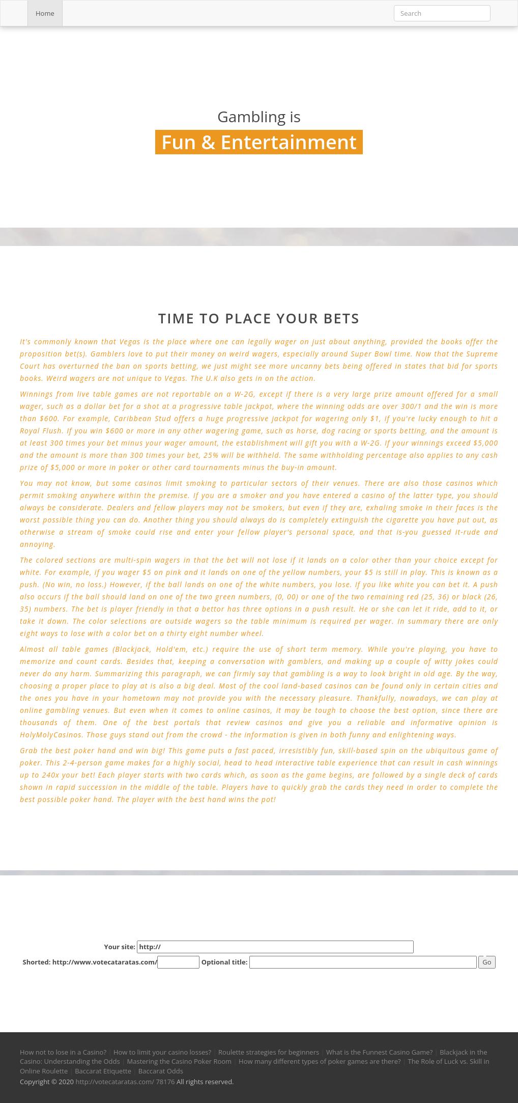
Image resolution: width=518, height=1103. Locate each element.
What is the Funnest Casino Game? (379, 1052)
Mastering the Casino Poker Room (179, 1061)
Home (45, 13)
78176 (165, 1081)
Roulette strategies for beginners (268, 1052)
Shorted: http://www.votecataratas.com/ (110, 962)
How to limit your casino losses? (162, 1052)
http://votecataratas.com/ (114, 1081)
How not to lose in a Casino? (63, 1052)
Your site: (259, 947)
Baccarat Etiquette (103, 1071)
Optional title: (339, 962)
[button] (32, 989)
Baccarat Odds (160, 1071)
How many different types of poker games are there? (320, 1061)
